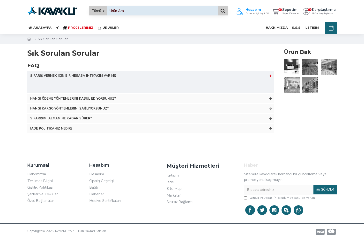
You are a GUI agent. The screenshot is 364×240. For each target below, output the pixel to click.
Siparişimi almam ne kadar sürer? (61, 118)
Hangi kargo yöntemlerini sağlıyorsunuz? (69, 108)
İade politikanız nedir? (51, 128)
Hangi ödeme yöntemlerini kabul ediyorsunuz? (73, 98)
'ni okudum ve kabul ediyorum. (280, 198)
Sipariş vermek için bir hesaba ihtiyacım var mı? (73, 76)
